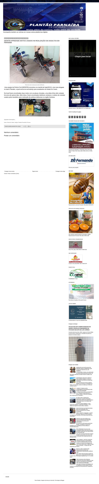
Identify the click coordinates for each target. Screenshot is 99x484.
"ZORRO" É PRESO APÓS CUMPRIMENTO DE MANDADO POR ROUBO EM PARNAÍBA (84, 389)
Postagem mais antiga (60, 171)
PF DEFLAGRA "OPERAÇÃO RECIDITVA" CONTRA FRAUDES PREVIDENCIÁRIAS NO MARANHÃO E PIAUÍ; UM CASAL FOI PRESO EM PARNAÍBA (84, 400)
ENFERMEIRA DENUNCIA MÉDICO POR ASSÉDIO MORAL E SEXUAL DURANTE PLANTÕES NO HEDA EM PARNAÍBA (84, 379)
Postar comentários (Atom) (13, 173)
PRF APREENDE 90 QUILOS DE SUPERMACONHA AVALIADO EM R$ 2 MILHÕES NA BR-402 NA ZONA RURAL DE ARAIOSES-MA (84, 431)
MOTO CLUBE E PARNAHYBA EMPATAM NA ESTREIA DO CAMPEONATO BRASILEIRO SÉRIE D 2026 (84, 450)
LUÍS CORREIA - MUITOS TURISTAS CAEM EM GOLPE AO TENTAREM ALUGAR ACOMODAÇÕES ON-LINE (84, 440)
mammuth (52, 480)
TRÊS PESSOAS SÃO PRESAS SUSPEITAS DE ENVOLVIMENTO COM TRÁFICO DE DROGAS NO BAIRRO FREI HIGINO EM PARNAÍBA (84, 461)
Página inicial (35, 171)
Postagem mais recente (9, 171)
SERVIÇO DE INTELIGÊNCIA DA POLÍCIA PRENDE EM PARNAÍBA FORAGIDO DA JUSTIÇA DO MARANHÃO (83, 420)
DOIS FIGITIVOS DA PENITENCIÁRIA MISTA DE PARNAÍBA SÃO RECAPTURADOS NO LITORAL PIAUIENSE (84, 410)
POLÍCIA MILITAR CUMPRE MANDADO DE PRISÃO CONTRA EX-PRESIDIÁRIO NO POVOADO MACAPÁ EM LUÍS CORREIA (80, 328)
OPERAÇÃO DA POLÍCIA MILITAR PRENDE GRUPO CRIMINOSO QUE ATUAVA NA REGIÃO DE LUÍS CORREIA (84, 369)
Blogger (62, 480)
